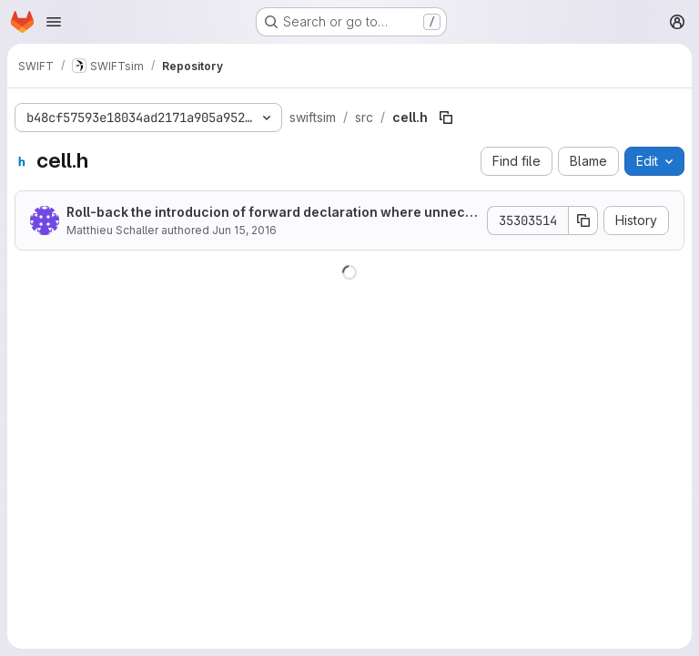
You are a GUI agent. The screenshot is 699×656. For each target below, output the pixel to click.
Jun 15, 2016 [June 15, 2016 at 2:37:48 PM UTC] (244, 230)
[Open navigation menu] (53, 21)
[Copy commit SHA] (583, 220)
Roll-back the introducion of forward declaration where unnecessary (269, 212)
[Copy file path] (446, 117)
